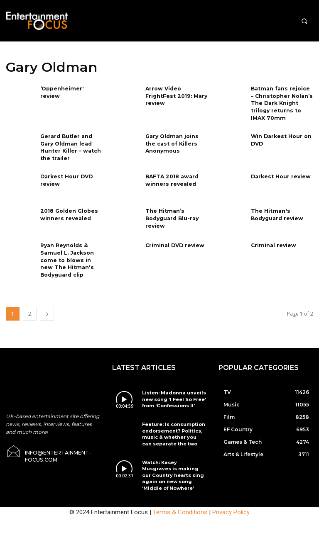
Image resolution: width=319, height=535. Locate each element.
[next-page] (47, 308)
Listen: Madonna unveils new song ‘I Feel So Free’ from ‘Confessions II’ (170, 392)
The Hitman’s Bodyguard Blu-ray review (171, 214)
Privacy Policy (231, 492)
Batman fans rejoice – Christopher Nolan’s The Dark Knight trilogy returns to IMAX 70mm (281, 102)
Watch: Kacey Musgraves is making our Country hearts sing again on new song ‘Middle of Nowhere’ (173, 460)
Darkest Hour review (280, 172)
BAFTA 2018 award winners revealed (170, 175)
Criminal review (272, 241)
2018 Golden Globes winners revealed (68, 210)
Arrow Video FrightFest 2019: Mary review (175, 95)
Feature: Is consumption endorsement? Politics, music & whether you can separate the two (170, 424)
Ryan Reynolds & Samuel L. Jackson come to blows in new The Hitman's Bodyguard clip (70, 255)
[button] (304, 20)
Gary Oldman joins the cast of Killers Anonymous (176, 141)
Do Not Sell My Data (184, 530)
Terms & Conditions (180, 492)
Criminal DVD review (173, 241)
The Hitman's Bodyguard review (276, 210)
